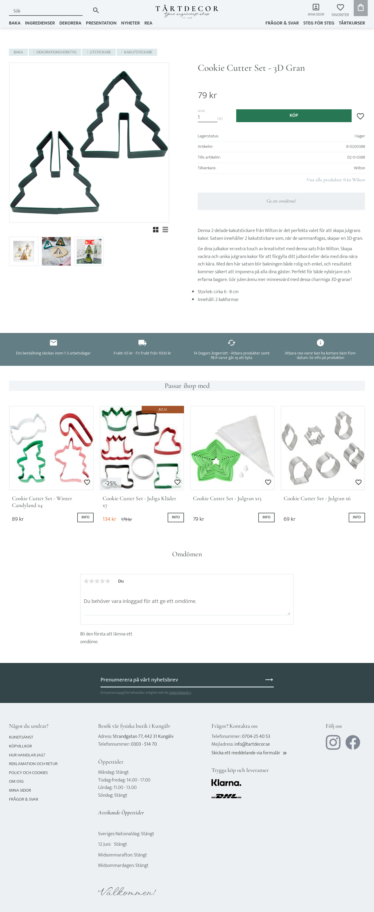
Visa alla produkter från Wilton (336, 180)
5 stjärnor (108, 581)
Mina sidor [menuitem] (314, 15)
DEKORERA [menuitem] (70, 23)
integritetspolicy (180, 692)
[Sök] (96, 10)
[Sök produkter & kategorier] (49, 11)
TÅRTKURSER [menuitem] (352, 23)
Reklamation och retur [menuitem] (33, 763)
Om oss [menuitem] (16, 781)
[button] (340, 10)
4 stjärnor (102, 581)
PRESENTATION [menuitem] (101, 23)
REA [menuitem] (148, 23)
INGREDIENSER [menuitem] (40, 23)
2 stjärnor (92, 581)
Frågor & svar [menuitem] (282, 23)
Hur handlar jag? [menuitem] (27, 755)
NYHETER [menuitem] (130, 23)
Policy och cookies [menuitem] (28, 772)
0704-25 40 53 (256, 737)
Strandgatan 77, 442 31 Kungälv (143, 737)
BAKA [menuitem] (15, 23)
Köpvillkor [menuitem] (20, 746)
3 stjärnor (97, 581)
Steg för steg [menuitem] (318, 23)
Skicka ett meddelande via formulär (249, 753)
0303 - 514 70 (144, 744)
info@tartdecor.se (252, 744)
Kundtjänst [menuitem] (21, 737)
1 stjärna (86, 581)
